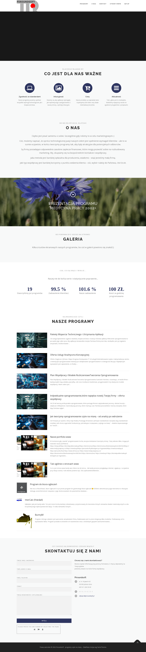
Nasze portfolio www (60, 436)
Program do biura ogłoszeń (43, 484)
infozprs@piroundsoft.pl (86, 596)
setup (126, 4)
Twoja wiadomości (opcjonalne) (44, 605)
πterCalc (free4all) (34, 499)
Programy (84, 4)
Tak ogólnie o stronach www (64, 463)
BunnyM (39, 514)
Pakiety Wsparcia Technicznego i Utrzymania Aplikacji (76, 334)
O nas (94, 4)
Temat (44, 587)
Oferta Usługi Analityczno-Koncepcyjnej (69, 354)
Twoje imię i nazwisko (44, 562)
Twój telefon (44, 579)
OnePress (86, 647)
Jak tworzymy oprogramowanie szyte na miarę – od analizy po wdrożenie (86, 416)
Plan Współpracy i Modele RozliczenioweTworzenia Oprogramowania (84, 375)
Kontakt (102, 4)
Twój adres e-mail (44, 570)
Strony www (115, 4)
